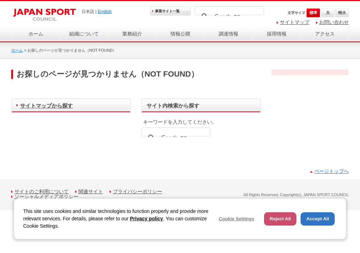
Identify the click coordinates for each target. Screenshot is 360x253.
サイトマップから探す (46, 106)
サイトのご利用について (41, 191)
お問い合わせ (334, 22)
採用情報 (277, 34)
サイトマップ (294, 22)
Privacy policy (146, 218)
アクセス (325, 34)
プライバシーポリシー (137, 191)
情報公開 (180, 34)
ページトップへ (331, 171)
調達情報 (228, 34)
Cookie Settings (236, 218)
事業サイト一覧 (167, 11)
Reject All (280, 218)
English (105, 11)
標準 (313, 13)
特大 (342, 13)
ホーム (35, 34)
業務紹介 (132, 34)
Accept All (317, 218)
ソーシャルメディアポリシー (46, 196)
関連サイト (90, 191)
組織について (84, 34)
